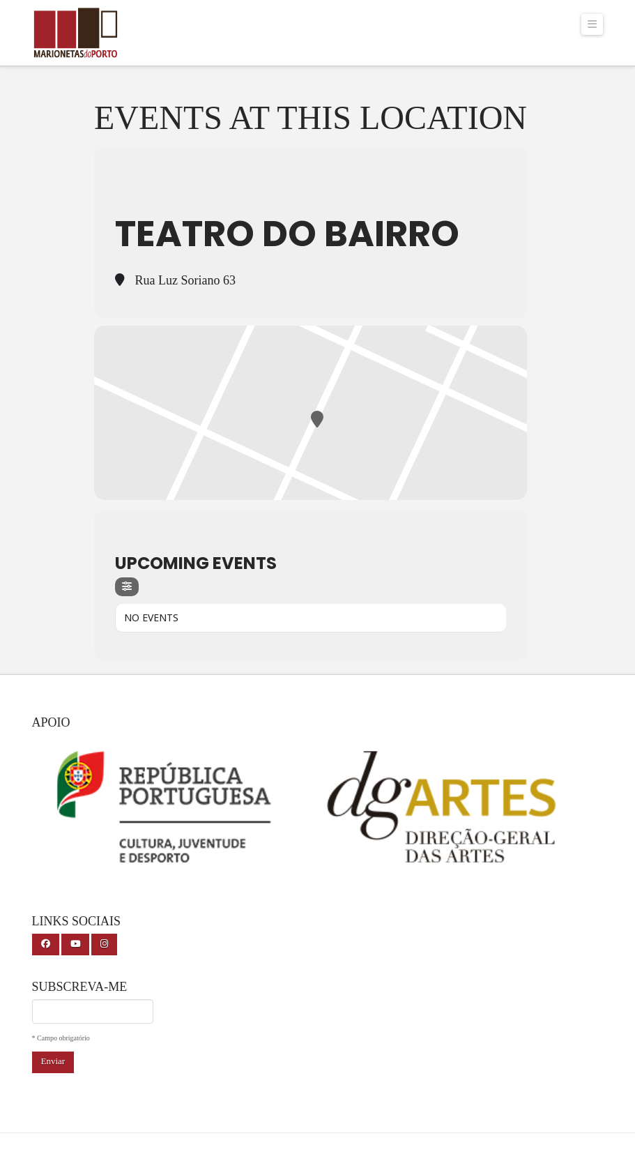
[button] (592, 24)
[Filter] (127, 586)
